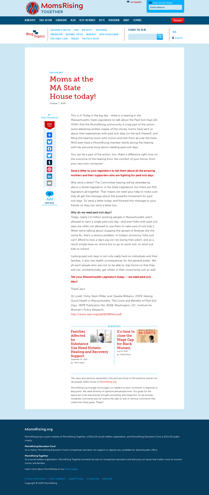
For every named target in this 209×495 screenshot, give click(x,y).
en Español (136, 2)
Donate (177, 20)
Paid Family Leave (59, 38)
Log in (179, 37)
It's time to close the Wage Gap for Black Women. (126, 339)
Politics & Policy (90, 38)
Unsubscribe (93, 478)
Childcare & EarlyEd (60, 30)
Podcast (75, 38)
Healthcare (101, 30)
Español (137, 20)
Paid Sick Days (56, 72)
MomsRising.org (56, 8)
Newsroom (114, 20)
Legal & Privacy (76, 478)
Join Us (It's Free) (162, 2)
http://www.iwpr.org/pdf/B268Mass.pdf (96, 314)
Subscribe (107, 478)
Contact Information (35, 478)
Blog (73, 20)
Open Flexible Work (109, 34)
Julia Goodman (49, 118)
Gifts (102, 20)
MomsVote (30, 20)
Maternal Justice (74, 34)
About (126, 20)
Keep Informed (88, 20)
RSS (175, 31)
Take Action (45, 20)
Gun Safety (87, 30)
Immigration (56, 34)
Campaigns (61, 20)
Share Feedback (57, 478)
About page (71, 469)
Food (76, 30)
